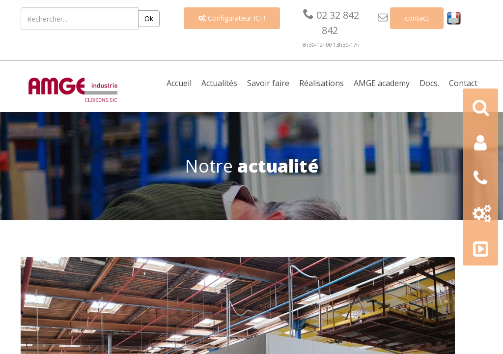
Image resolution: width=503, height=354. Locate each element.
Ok (148, 18)
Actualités (219, 83)
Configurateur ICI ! (231, 18)
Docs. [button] (429, 83)
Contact (463, 83)
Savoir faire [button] (268, 83)
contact (417, 18)
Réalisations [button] (321, 83)
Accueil (179, 83)
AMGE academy (382, 83)
